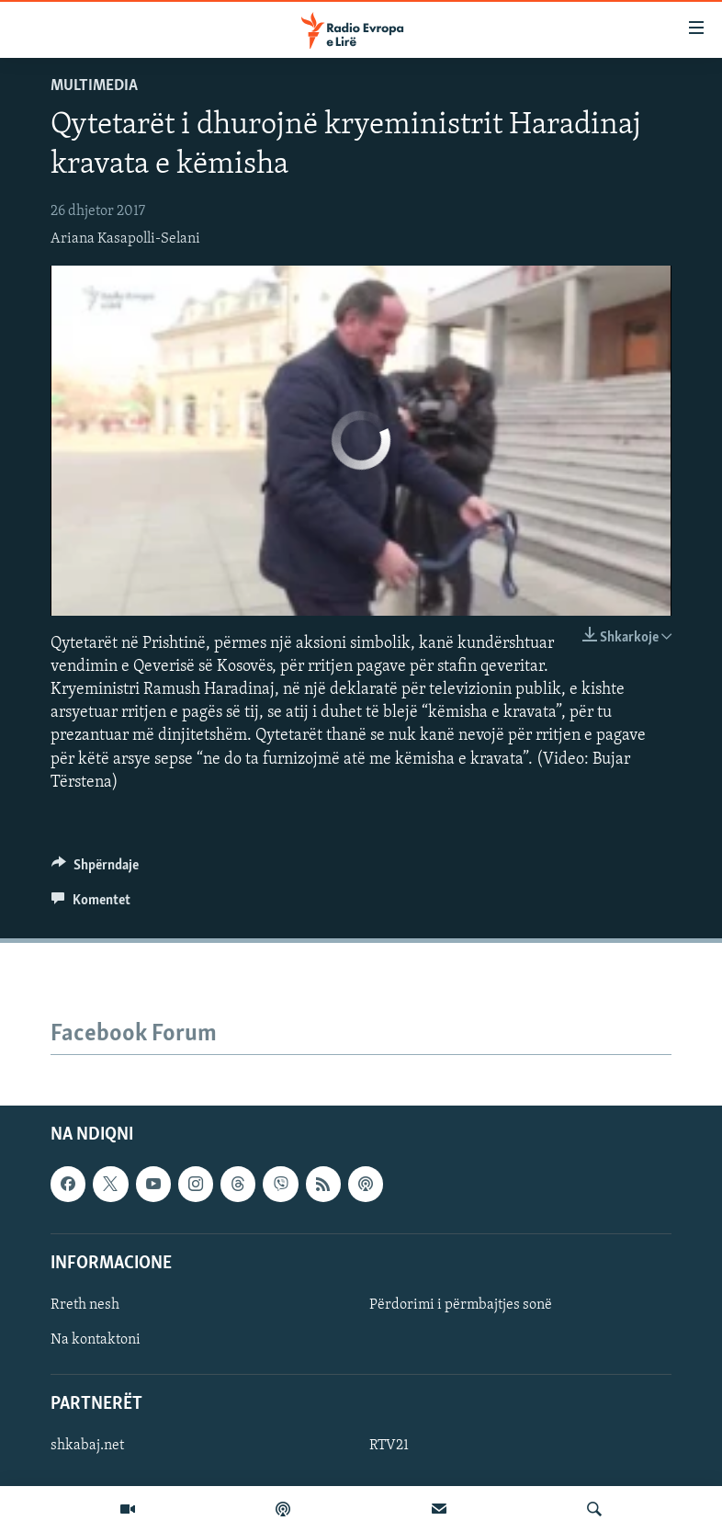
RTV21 (389, 1445)
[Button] (95, 869)
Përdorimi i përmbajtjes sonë (460, 1305)
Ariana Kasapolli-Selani (125, 239)
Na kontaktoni (96, 1340)
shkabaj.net (87, 1445)
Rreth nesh (85, 1305)
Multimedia (94, 86)
